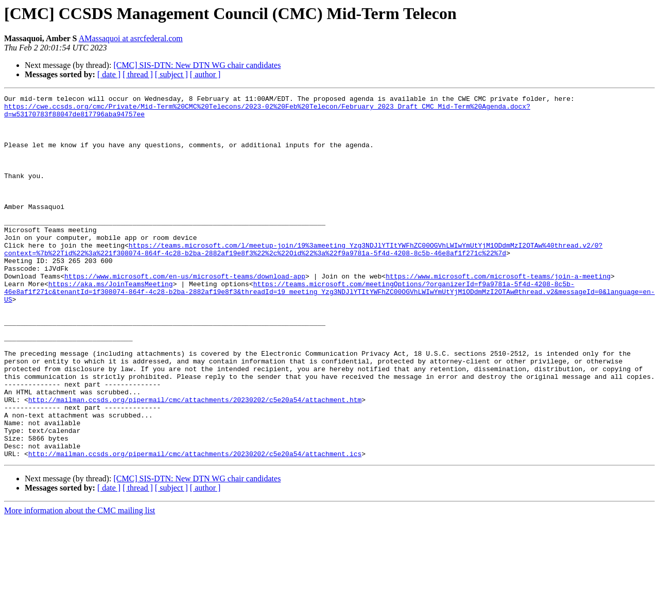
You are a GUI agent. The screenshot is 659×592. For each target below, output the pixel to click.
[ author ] (205, 74)
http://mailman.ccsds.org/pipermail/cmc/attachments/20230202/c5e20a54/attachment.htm (194, 461)
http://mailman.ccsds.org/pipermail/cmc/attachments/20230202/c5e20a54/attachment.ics (194, 526)
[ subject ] (171, 74)
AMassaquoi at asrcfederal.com (131, 38)
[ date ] (108, 74)
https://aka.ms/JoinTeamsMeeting (110, 322)
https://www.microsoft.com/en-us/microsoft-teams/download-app (184, 313)
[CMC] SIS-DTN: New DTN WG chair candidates (197, 65)
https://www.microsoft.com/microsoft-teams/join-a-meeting (498, 313)
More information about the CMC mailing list (79, 583)
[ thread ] (138, 74)
